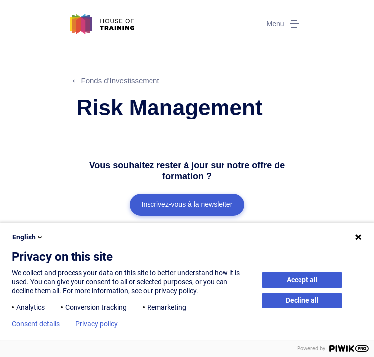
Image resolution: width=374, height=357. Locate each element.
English (28, 237)
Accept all (302, 280)
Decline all (302, 300)
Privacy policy (96, 324)
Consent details (36, 324)
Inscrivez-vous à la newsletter (187, 204)
